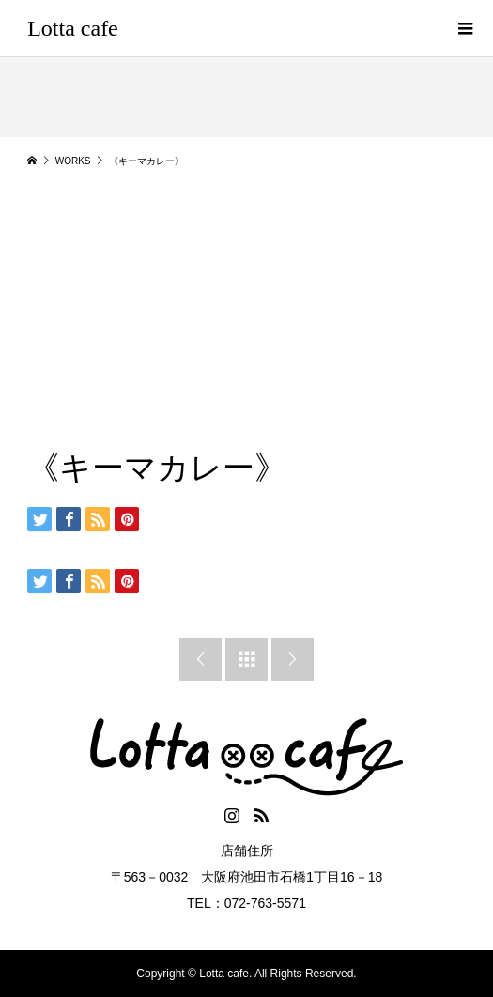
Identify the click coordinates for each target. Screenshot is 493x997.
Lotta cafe (72, 28)
